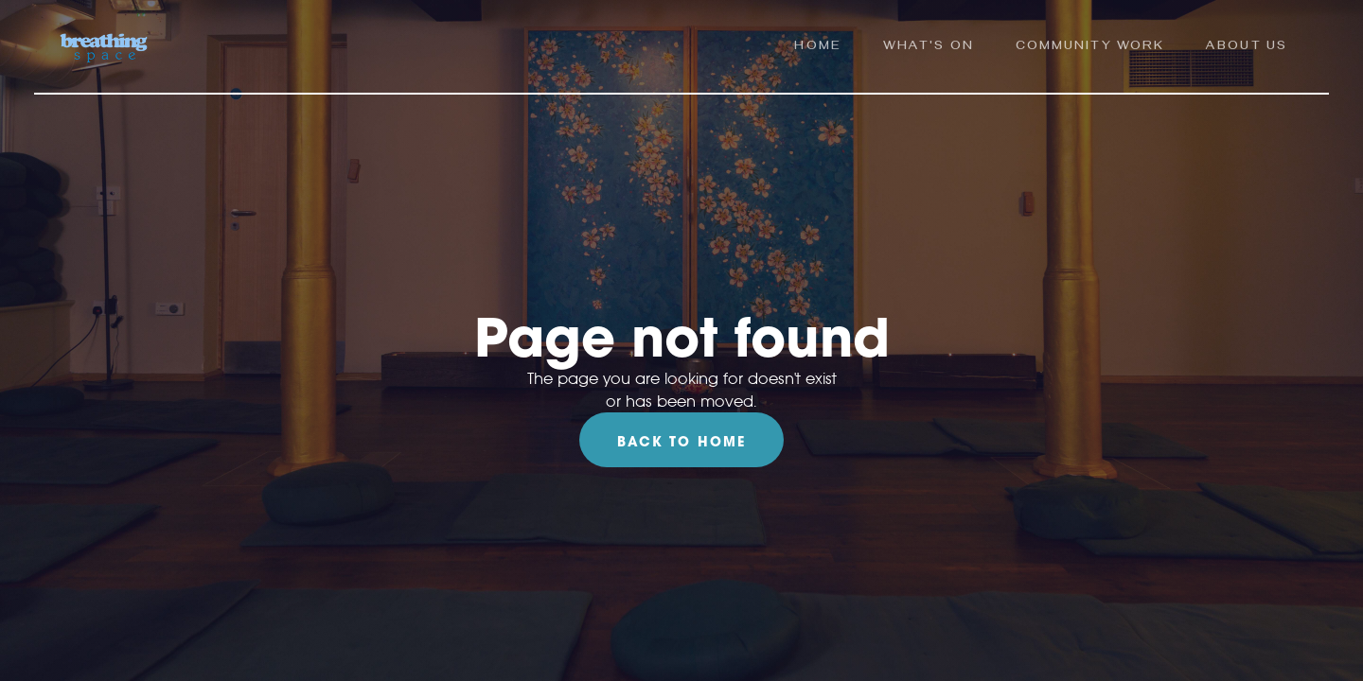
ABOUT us (1246, 48)
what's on (928, 48)
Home (817, 48)
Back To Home (681, 441)
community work (1090, 48)
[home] (103, 48)
